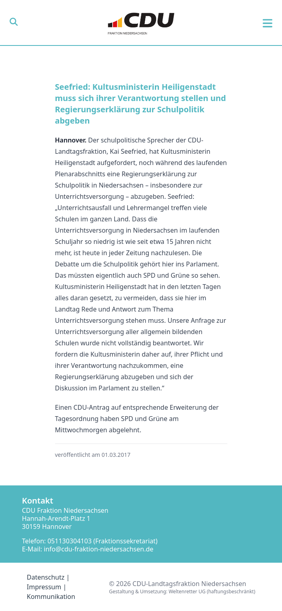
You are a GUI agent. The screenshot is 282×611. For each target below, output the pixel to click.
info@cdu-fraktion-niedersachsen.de (99, 549)
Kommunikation (51, 596)
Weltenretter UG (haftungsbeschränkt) (212, 591)
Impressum (44, 586)
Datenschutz (46, 577)
